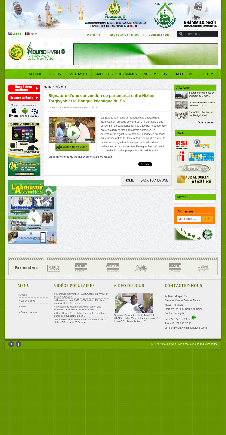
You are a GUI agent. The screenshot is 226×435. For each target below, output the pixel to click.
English (16, 33)
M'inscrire (91, 34)
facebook (21, 344)
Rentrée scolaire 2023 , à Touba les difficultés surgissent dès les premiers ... (79, 301)
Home (49, 86)
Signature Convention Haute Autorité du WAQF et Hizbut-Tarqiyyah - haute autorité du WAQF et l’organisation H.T (135, 318)
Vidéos (206, 74)
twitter (13, 344)
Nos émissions (154, 74)
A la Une (53, 74)
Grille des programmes (114, 74)
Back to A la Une (153, 180)
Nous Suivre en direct (122, 34)
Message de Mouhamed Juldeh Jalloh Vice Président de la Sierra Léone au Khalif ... (77, 308)
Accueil (33, 74)
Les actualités (27, 300)
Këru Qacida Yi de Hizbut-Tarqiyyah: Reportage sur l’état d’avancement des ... (80, 314)
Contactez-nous (157, 34)
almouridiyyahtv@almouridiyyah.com (186, 327)
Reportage (183, 74)
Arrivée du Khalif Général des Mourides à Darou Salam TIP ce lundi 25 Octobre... (80, 321)
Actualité (77, 74)
